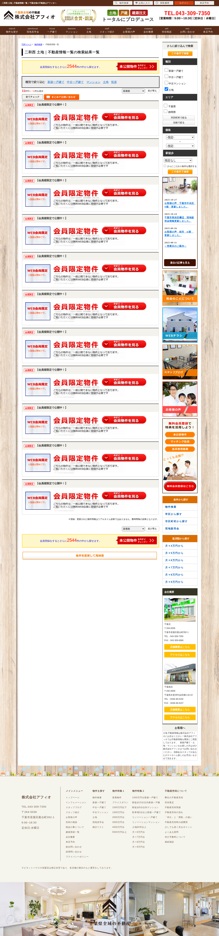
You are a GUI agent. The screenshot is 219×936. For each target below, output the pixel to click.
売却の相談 (71, 822)
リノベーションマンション (146, 822)
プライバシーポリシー (77, 856)
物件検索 (170, 506)
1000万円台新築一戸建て (145, 797)
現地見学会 (33, 30)
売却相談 (167, 30)
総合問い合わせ (74, 847)
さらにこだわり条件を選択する (180, 166)
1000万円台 (118, 812)
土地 (88, 30)
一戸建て (52, 30)
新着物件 (117, 797)
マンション (72, 30)
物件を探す (12, 30)
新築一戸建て (55, 82)
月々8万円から (174, 574)
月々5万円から (174, 553)
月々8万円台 (138, 842)
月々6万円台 (138, 832)
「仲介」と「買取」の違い (178, 817)
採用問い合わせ (74, 852)
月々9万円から (174, 581)
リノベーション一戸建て (144, 817)
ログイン (184, 3)
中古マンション (175, 83)
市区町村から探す (176, 521)
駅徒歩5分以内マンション (145, 807)
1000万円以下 (119, 807)
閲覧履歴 (162, 3)
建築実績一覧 (73, 832)
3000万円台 (118, 822)
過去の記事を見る (180, 262)
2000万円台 (118, 817)
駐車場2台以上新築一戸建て (146, 812)
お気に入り (142, 3)
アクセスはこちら (180, 654)
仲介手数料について (175, 837)
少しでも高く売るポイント (178, 827)
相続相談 (169, 842)
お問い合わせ (187, 30)
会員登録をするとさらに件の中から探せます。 (98, 66)
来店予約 (208, 30)
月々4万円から (174, 545)
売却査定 (169, 802)
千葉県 (170, 106)
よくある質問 (172, 832)
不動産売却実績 (173, 807)
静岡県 (170, 111)
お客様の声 (129, 30)
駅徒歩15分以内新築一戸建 (146, 802)
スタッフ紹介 (107, 30)
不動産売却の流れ (174, 812)
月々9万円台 (138, 847)
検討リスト (98, 827)
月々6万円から (174, 560)
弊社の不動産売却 (174, 797)
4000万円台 (118, 827)
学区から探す (173, 514)
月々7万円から (174, 567)
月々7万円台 (138, 837)
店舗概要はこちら (180, 646)
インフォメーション (76, 802)
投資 (114, 82)
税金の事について (75, 827)
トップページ (73, 797)
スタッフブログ (74, 807)
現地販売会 (172, 528)
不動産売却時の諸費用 (176, 822)
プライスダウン (120, 802)
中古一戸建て (75, 82)
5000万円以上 (119, 832)
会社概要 (148, 30)
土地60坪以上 (139, 827)
